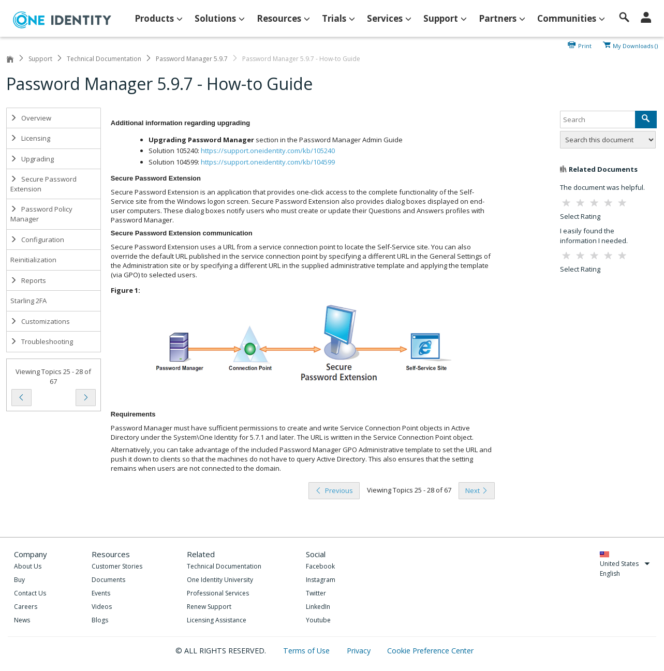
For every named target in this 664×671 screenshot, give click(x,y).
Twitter (316, 593)
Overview (30, 118)
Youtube (318, 620)
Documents (108, 579)
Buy (19, 579)
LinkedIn (318, 606)
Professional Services (218, 593)
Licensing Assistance (216, 620)
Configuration (37, 239)
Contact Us (30, 593)
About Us (27, 566)
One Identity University (220, 579)
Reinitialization (33, 259)
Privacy (360, 650)
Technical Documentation (104, 58)
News (22, 620)
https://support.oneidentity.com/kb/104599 (268, 162)
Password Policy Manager (41, 213)
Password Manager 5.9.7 (192, 58)
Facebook (320, 566)
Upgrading (32, 158)
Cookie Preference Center (430, 650)
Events (101, 593)
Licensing (30, 138)
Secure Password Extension (43, 183)
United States (625, 563)
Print (585, 45)
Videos (102, 606)
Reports (28, 280)
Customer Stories (117, 566)
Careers (25, 606)
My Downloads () (635, 45)
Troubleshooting (41, 341)
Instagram (320, 579)
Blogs (100, 620)
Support (40, 58)
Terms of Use (307, 650)
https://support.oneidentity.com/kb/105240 (268, 150)
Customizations (40, 321)
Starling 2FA (28, 300)
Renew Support (209, 606)
